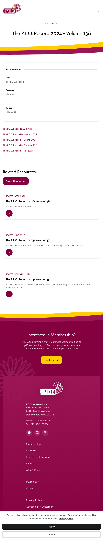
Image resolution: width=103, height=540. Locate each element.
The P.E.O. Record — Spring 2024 (20, 139)
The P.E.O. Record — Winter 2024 (20, 134)
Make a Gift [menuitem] (33, 482)
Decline (52, 534)
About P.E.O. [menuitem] (33, 470)
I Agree (51, 526)
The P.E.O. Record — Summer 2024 (20, 145)
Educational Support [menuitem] (38, 457)
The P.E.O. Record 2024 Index (18, 128)
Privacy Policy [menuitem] (34, 500)
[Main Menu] (98, 10)
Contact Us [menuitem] (33, 488)
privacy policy (66, 518)
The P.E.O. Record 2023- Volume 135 (28, 279)
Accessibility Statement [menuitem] (40, 506)
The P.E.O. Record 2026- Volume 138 (28, 201)
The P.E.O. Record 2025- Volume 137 (28, 240)
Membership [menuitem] (33, 444)
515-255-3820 (39, 424)
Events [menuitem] (30, 463)
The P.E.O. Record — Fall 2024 (18, 150)
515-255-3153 (42, 420)
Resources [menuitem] (32, 450)
